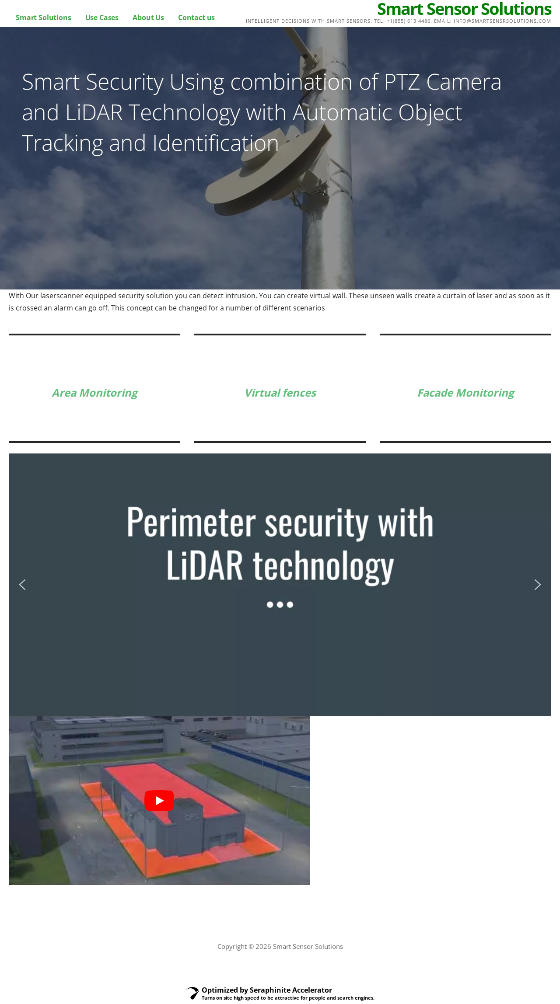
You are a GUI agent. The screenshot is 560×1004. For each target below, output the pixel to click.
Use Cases (102, 17)
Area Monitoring (94, 392)
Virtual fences (280, 392)
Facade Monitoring (465, 392)
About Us (148, 17)
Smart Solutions (43, 17)
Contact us (196, 17)
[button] (22, 585)
